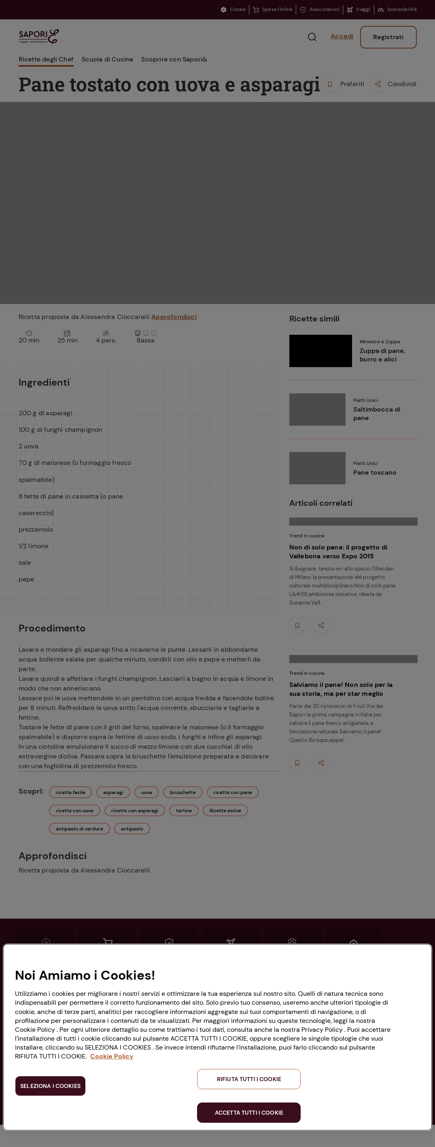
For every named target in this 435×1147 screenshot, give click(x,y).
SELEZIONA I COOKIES (50, 1086)
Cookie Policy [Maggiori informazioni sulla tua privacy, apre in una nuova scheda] (112, 1056)
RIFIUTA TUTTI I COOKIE (249, 1079)
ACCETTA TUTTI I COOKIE (249, 1112)
